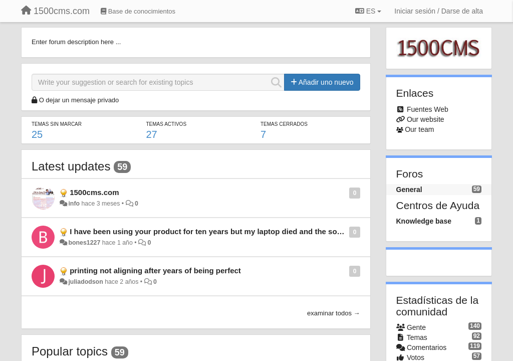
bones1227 (84, 242)
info (74, 203)
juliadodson (85, 281)
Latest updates (71, 166)
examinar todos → (333, 313)
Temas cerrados (284, 124)
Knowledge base (423, 221)
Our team (419, 129)
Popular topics (70, 351)
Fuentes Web (427, 109)
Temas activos (166, 124)
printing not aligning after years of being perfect (155, 270)
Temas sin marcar (57, 124)
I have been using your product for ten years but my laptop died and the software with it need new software (261, 231)
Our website (425, 119)
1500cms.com (94, 192)
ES (368, 11)
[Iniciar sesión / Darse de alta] (438, 11)
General (409, 190)
